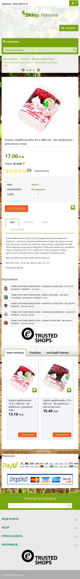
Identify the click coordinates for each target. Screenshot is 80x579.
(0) (29, 170)
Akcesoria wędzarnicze (42, 58)
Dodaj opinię (17, 229)
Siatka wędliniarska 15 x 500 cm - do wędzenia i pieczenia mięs (57, 403)
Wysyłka (28, 222)
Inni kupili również (57, 352)
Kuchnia (25, 58)
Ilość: (10, 194)
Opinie (45, 222)
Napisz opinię (41, 171)
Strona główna (10, 58)
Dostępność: (14, 189)
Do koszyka (16, 209)
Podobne (35, 352)
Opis (12, 222)
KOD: (9, 184)
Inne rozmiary (15, 352)
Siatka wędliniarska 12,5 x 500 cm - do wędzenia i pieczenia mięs (21, 405)
